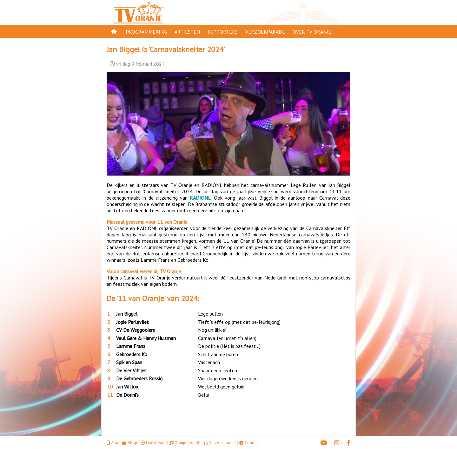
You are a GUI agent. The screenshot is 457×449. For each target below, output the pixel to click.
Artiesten (187, 32)
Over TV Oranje (312, 32)
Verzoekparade (265, 32)
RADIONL (200, 198)
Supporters (223, 32)
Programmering (146, 32)
